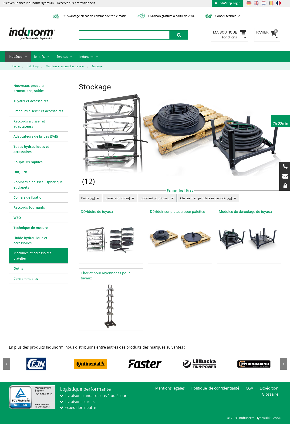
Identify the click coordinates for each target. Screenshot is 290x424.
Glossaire (270, 394)
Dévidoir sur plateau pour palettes (177, 211)
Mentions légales (170, 388)
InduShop (16, 56)
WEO (17, 217)
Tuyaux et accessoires (30, 101)
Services (62, 56)
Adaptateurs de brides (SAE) (35, 136)
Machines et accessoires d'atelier (32, 255)
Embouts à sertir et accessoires (38, 111)
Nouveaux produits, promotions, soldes (29, 88)
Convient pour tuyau (155, 198)
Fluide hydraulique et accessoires (30, 240)
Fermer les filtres (180, 190)
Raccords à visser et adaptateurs (29, 124)
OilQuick (20, 172)
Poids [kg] (88, 198)
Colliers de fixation (28, 197)
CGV (249, 388)
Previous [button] (6, 364)
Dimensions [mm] (117, 198)
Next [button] (283, 364)
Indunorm (86, 56)
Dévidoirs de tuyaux (97, 211)
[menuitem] (38, 88)
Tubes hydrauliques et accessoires (31, 149)
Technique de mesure (30, 227)
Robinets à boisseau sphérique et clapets (38, 184)
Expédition (269, 388)
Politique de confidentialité (215, 388)
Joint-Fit (39, 56)
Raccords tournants (29, 207)
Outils (18, 268)
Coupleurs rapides (28, 162)
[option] (36, 363)
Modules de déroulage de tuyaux (245, 211)
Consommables (25, 278)
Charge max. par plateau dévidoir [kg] (206, 198)
